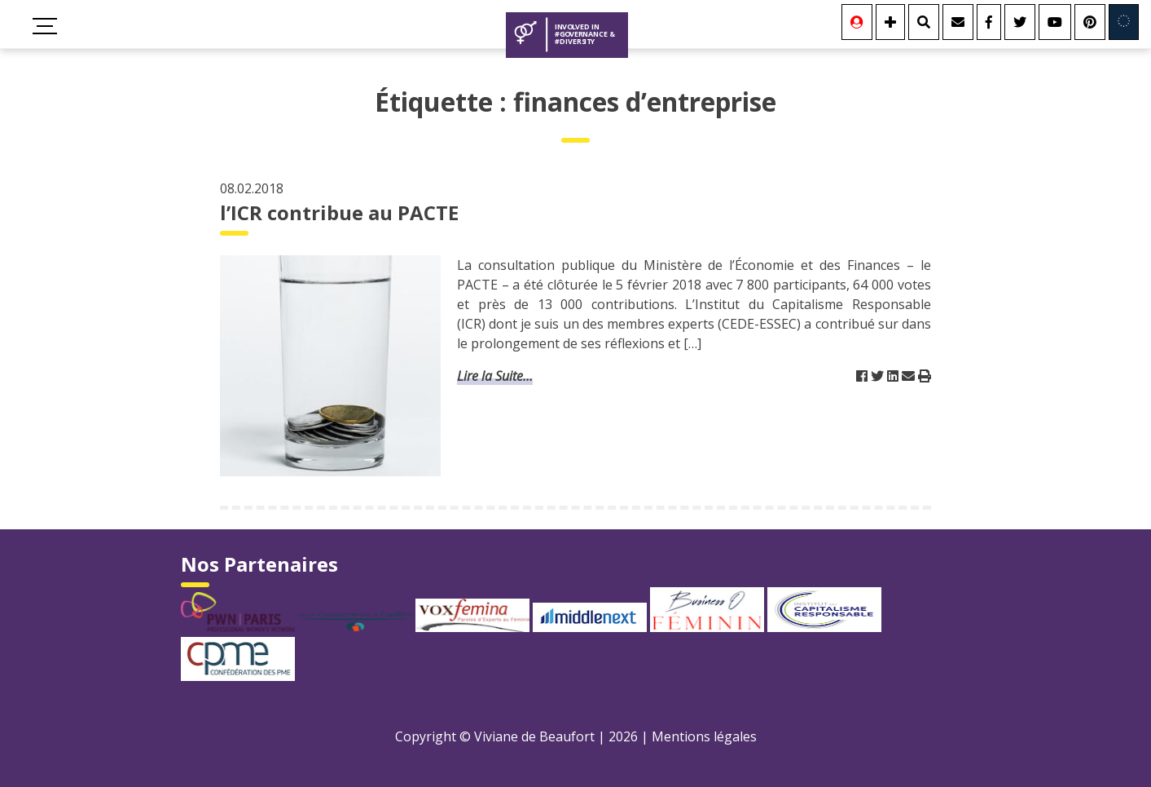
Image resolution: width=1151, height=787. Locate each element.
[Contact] (957, 22)
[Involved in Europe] (1124, 22)
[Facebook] (989, 22)
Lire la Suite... (495, 376)
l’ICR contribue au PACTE (339, 212)
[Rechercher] (923, 22)
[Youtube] (1055, 22)
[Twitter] (1019, 22)
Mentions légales (704, 736)
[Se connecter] (856, 22)
